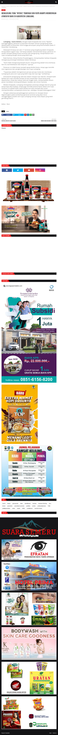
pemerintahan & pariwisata (19, 506)
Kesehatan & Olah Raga (42, 503)
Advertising (5, 281)
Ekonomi (8, 503)
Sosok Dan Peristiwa (38, 508)
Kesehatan (34, 503)
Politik (49, 506)
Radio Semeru (6, 19)
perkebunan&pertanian (42, 506)
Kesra (50, 503)
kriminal (3, 506)
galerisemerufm (15, 503)
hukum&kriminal (28, 503)
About (50, 733)
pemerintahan (9, 506)
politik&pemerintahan (6, 508)
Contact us (54, 733)
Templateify (7, 733)
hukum (21, 503)
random (8, 6)
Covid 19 (3, 503)
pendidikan (28, 506)
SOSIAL (23, 508)
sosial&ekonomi (30, 508)
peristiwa (33, 506)
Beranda (3, 6)
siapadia (18, 508)
